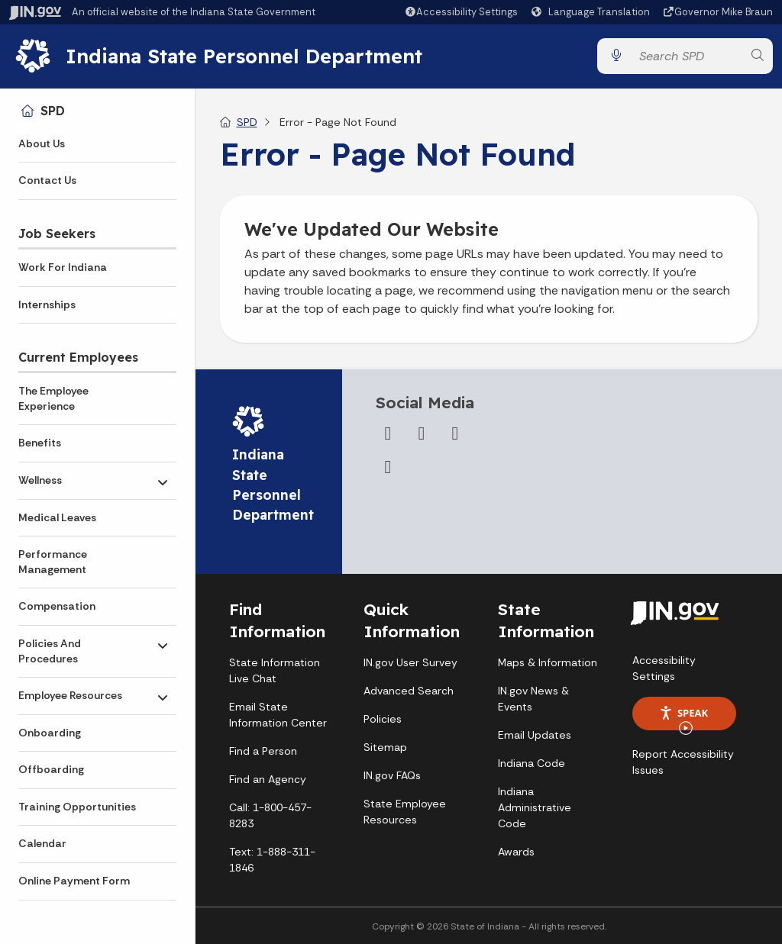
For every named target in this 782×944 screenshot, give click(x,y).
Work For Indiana (62, 267)
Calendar (42, 843)
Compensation (56, 606)
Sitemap (385, 748)
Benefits (39, 442)
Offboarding (51, 769)
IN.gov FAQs (392, 776)
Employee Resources (70, 695)
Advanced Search (409, 691)
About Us (41, 143)
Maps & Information (547, 663)
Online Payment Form (74, 881)
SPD (52, 110)
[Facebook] (388, 434)
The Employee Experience (53, 398)
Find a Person (263, 752)
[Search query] (686, 56)
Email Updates (534, 736)
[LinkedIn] (388, 468)
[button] (461, 12)
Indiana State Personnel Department (246, 55)
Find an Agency (267, 780)
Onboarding (49, 732)
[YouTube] (455, 434)
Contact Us (47, 180)
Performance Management (52, 561)
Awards (516, 852)
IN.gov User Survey (410, 663)
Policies (383, 720)
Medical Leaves (57, 517)
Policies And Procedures (49, 650)
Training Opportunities (77, 807)
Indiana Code (531, 764)
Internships (47, 304)
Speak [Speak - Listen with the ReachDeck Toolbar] (683, 718)
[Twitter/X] (421, 434)
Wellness (40, 480)
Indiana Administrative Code (534, 808)
